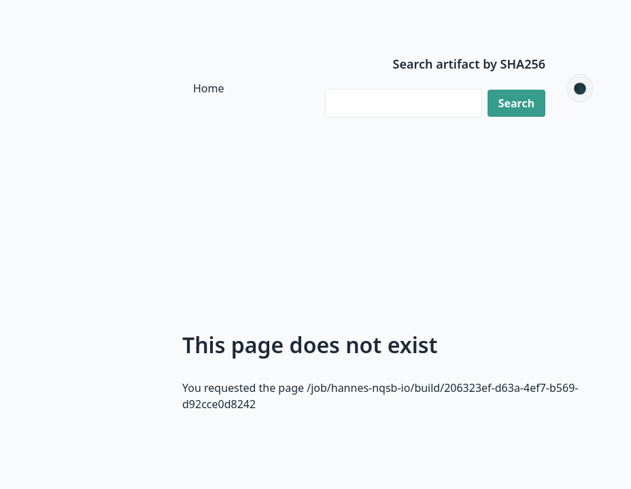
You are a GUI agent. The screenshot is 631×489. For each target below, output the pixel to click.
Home (208, 88)
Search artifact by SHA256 (469, 64)
